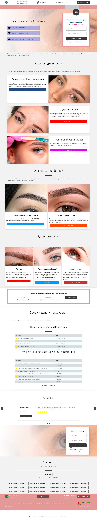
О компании (48, 474)
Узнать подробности (68, 225)
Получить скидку (68, 121)
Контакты (84, 6)
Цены (60, 6)
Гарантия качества (75, 282)
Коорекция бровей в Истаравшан (19, 6)
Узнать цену (47, 282)
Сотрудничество (71, 6)
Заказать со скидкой (25, 224)
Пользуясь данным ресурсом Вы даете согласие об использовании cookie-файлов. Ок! (48, 516)
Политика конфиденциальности (20, 506)
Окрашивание (49, 6)
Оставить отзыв (26, 416)
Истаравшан (41, 2)
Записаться (18, 281)
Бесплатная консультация (27, 89)
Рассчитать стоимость (68, 150)
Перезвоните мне (83, 2)
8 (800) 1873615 (62, 2)
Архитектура (36, 6)
